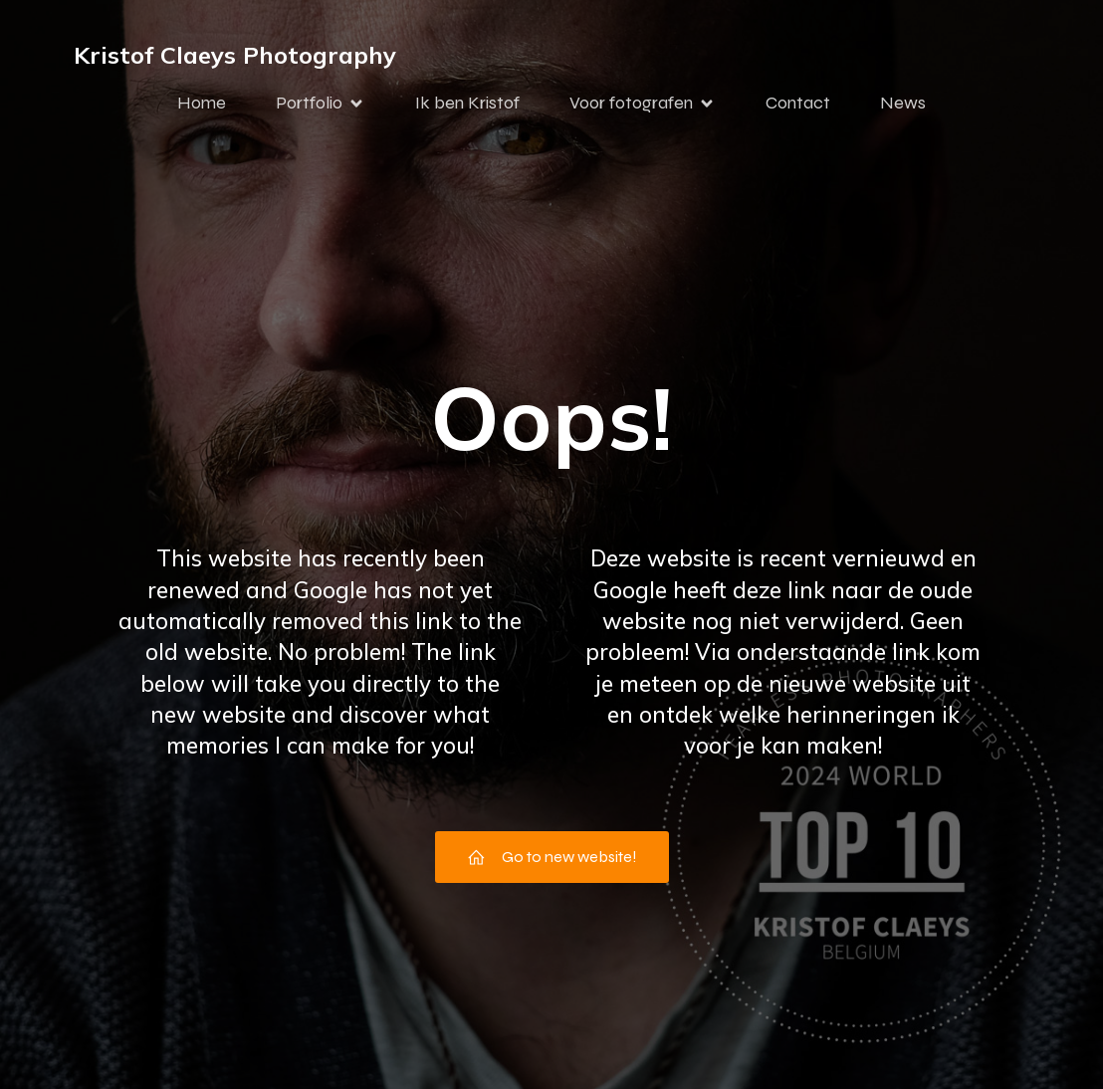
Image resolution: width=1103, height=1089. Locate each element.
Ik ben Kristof (467, 102)
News (903, 102)
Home (201, 102)
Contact (798, 102)
